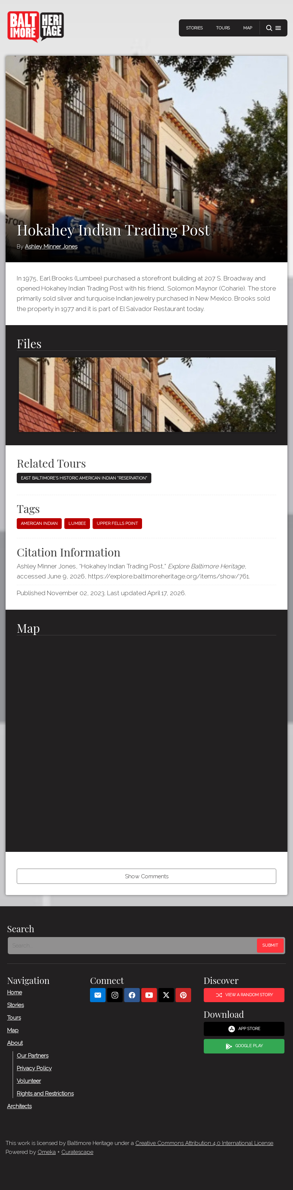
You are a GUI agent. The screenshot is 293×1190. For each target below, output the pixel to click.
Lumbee (77, 523)
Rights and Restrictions (45, 1093)
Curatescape (77, 1152)
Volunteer (29, 1081)
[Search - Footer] (133, 946)
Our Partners (32, 1055)
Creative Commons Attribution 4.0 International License (204, 1143)
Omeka (47, 1152)
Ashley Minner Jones (51, 246)
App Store (244, 1029)
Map (247, 28)
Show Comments (146, 876)
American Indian (39, 523)
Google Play (244, 1046)
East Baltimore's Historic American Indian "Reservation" (84, 478)
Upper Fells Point (117, 523)
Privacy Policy (34, 1068)
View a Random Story (244, 995)
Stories (194, 28)
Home (14, 992)
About (15, 1043)
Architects (19, 1106)
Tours (223, 28)
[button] (273, 28)
